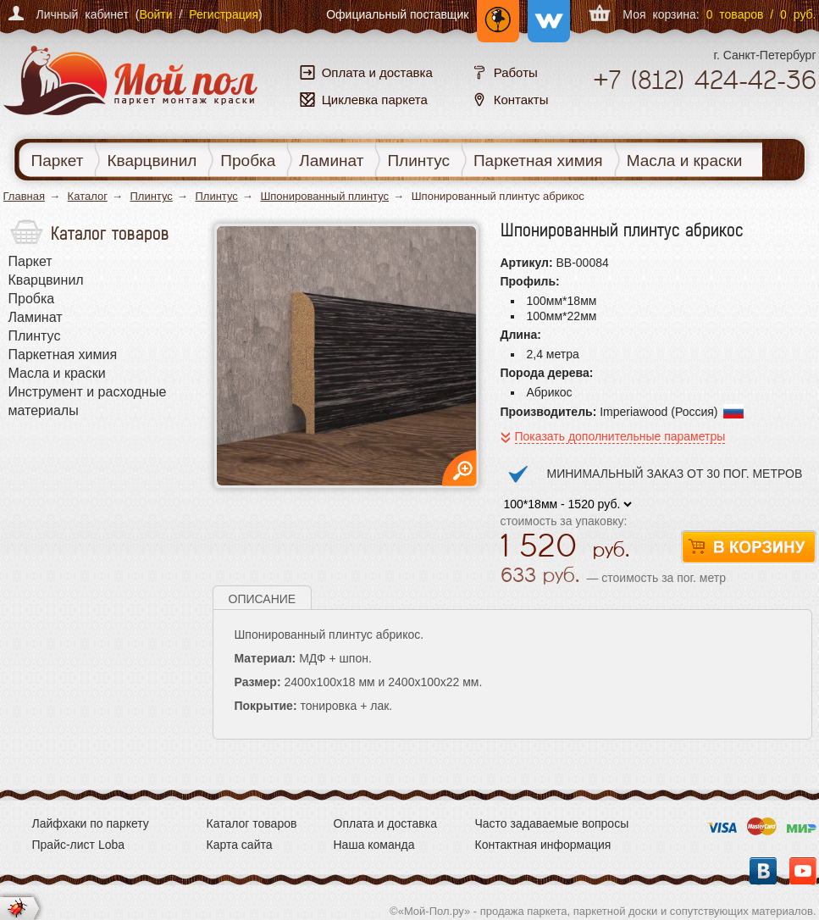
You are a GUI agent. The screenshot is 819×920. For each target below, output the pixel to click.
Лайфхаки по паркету (90, 823)
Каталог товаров (252, 823)
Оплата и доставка (385, 823)
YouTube (802, 870)
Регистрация (223, 14)
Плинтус (418, 160)
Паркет (57, 160)
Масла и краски (685, 160)
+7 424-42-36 (704, 80)
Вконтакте (763, 870)
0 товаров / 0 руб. (761, 14)
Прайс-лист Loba (78, 844)
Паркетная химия (538, 160)
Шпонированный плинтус (324, 196)
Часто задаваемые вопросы (552, 823)
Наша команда (374, 844)
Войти (155, 14)
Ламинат (331, 160)
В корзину (748, 547)
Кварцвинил (151, 160)
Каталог (88, 196)
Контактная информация (543, 844)
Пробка (247, 160)
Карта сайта (240, 844)
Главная (24, 196)
